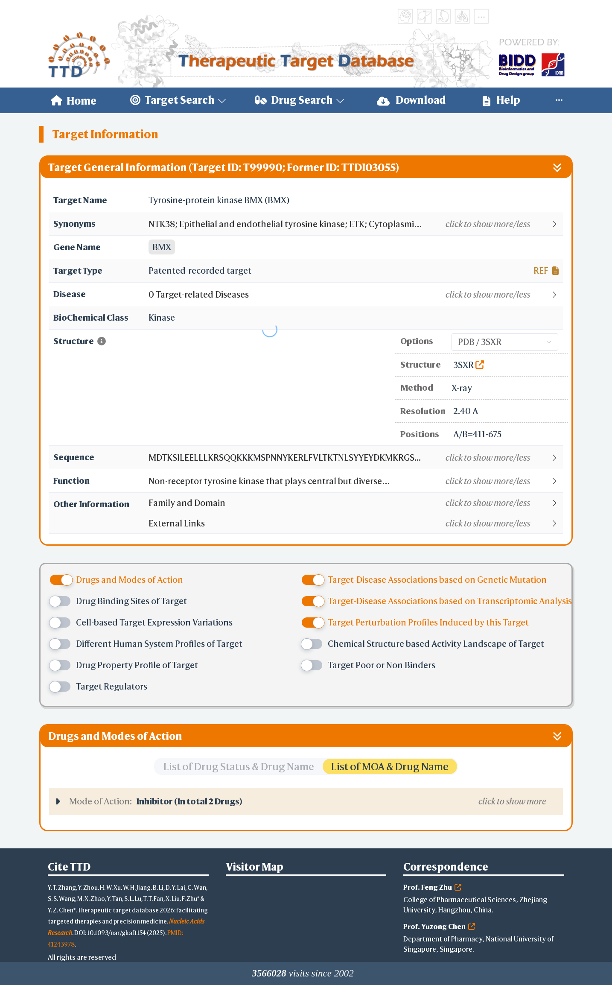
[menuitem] (73, 100)
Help (501, 100)
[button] (355, 224)
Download (411, 100)
